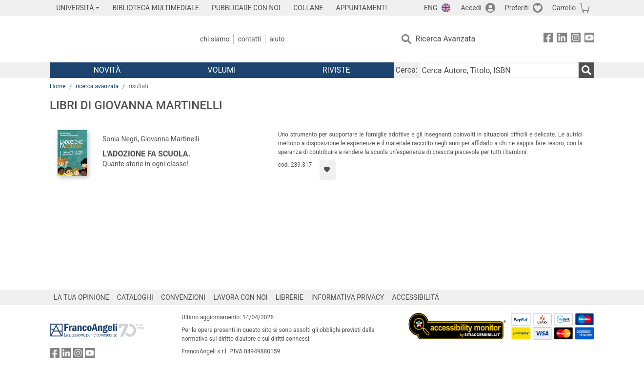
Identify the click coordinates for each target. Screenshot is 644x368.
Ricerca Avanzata (446, 38)
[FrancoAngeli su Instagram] (576, 39)
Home (57, 86)
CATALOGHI (135, 297)
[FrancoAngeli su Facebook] (548, 39)
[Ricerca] (586, 70)
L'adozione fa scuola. (146, 153)
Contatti (249, 39)
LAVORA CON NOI (240, 297)
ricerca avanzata (97, 86)
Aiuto (276, 39)
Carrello (564, 8)
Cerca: (407, 70)
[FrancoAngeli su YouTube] (589, 39)
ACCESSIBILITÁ (415, 297)
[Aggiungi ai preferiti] (328, 170)
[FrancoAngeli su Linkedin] (562, 39)
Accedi (471, 8)
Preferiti (517, 8)
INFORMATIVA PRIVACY (347, 297)
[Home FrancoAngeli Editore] (114, 39)
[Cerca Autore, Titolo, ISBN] (499, 70)
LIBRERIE (289, 297)
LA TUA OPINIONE (81, 297)
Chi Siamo (214, 39)
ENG (430, 8)
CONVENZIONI (183, 297)
